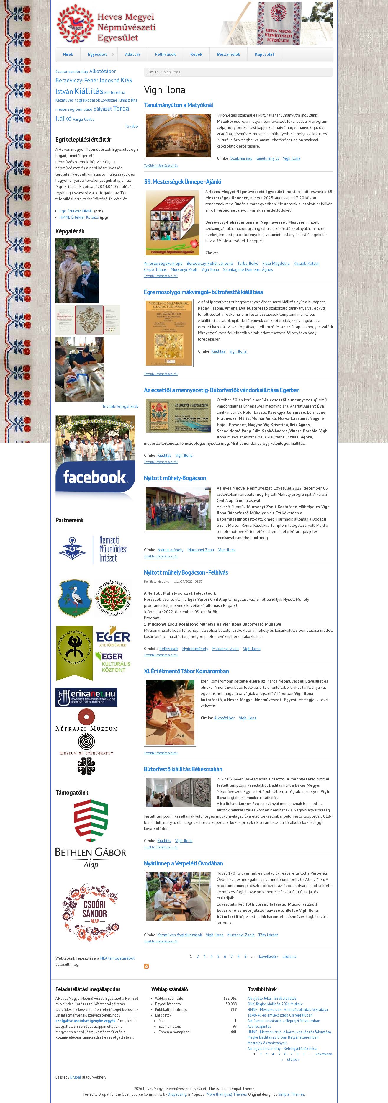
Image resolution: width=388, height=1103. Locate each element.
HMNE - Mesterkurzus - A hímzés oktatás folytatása (288, 1009)
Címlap (153, 72)
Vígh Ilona (291, 158)
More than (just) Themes (227, 1094)
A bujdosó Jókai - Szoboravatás (272, 998)
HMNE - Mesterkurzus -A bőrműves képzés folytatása (289, 1032)
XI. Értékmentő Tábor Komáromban (186, 671)
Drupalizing (177, 1094)
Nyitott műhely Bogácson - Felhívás (186, 572)
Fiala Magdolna (276, 263)
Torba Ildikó (247, 263)
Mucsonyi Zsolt (184, 269)
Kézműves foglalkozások (77, 100)
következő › (268, 956)
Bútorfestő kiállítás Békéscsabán (183, 769)
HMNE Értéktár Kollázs (79, 217)
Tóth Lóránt (268, 934)
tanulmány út (268, 158)
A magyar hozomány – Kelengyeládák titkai (282, 1048)
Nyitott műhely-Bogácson (175, 478)
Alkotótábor (102, 71)
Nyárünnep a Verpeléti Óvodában (183, 863)
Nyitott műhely (171, 549)
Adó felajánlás (259, 1026)
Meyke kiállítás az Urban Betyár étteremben (283, 1037)
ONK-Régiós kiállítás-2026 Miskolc (275, 1003)
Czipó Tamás (155, 269)
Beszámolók (228, 54)
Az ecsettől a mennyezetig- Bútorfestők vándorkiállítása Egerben (221, 390)
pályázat (103, 109)
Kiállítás (88, 90)
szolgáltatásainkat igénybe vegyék (85, 1020)
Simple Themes (291, 1094)
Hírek (68, 54)
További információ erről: (161, 165)
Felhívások (165, 54)
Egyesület (97, 54)
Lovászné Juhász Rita (119, 100)
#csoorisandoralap (71, 71)
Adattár (132, 54)
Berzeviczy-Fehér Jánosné (87, 80)
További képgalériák (120, 406)
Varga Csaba (84, 119)
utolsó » (289, 956)
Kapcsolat (264, 54)
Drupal (75, 1077)
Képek (196, 54)
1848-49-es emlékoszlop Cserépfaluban (280, 1015)
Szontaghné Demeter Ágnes (248, 269)
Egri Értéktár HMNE (76, 211)
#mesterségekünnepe (163, 263)
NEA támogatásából (117, 958)
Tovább (131, 126)
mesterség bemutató (73, 109)
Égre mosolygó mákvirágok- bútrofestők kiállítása (203, 292)
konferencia (114, 92)
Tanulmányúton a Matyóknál (178, 105)
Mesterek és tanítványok (267, 1042)
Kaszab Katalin (307, 263)
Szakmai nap (241, 158)
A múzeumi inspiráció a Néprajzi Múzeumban (284, 1020)
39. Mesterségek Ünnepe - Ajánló (182, 182)
